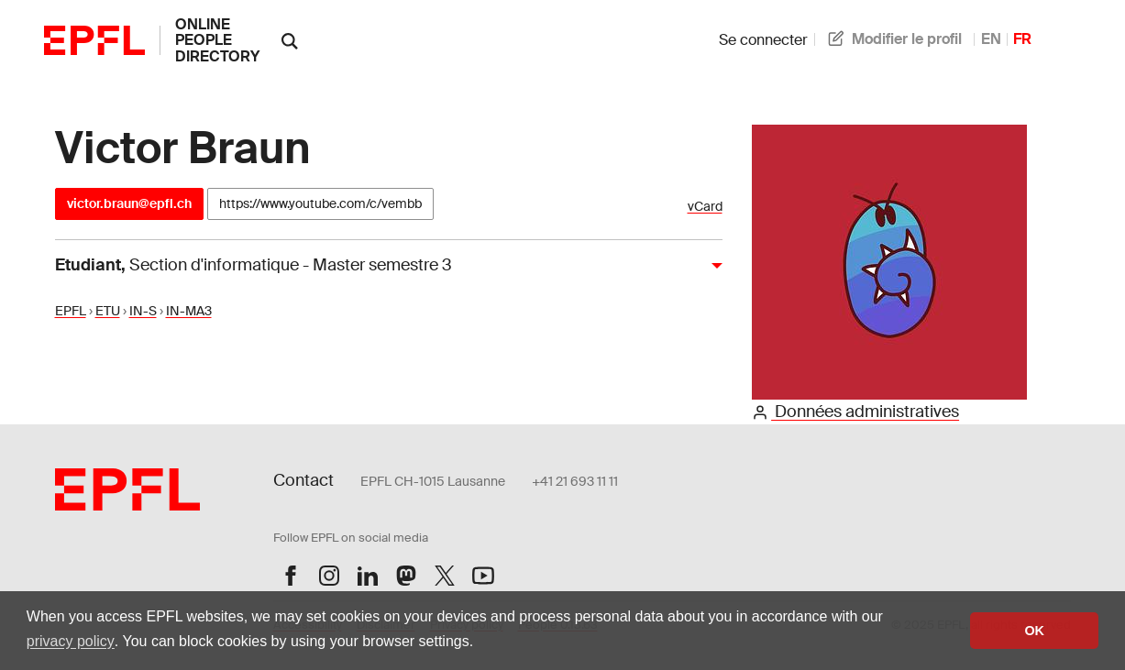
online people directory (217, 40)
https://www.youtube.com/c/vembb (320, 203)
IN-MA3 (189, 310)
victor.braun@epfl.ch (129, 203)
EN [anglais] (991, 39)
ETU (107, 310)
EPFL (70, 310)
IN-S (143, 310)
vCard (705, 206)
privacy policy (71, 641)
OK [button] (1034, 630)
